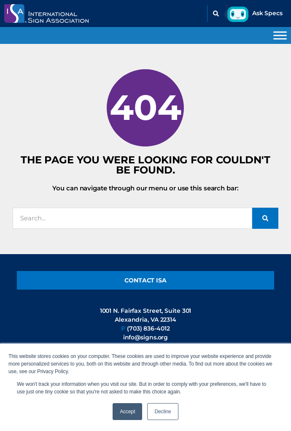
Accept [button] (127, 412)
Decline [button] (162, 412)
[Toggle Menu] (280, 35)
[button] (215, 13)
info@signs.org (145, 337)
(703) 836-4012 (148, 328)
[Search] (265, 218)
